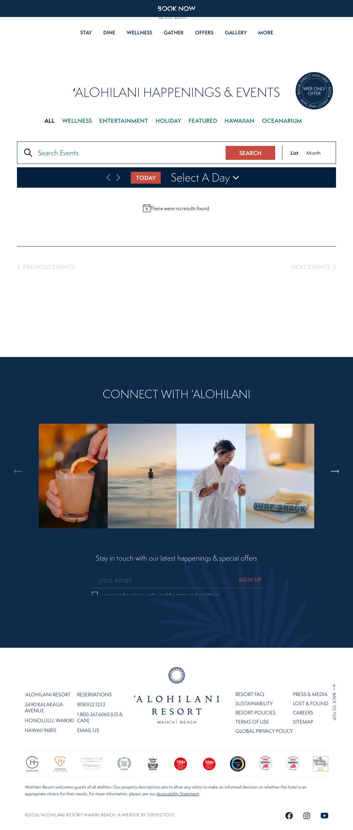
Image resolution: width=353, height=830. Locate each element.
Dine (109, 32)
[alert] (176, 208)
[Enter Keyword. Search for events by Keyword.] (125, 153)
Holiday (168, 120)
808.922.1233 (334, 13)
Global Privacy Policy (264, 713)
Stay (86, 32)
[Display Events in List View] (294, 152)
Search (250, 153)
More (265, 32)
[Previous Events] (108, 177)
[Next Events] (118, 177)
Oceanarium (282, 120)
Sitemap (303, 704)
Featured (203, 120)
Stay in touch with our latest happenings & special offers (176, 558)
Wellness (139, 32)
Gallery (236, 32)
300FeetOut (160, 797)
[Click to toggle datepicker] (205, 177)
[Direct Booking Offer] (314, 91)
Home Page (176, 678)
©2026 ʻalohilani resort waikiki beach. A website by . (100, 797)
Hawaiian (239, 120)
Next (335, 442)
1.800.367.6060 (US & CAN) (100, 700)
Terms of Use (252, 704)
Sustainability (254, 686)
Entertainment (123, 120)
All (50, 120)
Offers (204, 32)
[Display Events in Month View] (313, 152)
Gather (173, 32)
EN (10, 13)
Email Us (88, 713)
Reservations (94, 677)
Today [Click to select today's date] (146, 178)
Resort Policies (255, 695)
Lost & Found (310, 686)
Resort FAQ (249, 677)
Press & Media (310, 677)
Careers (303, 695)
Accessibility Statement (178, 776)
